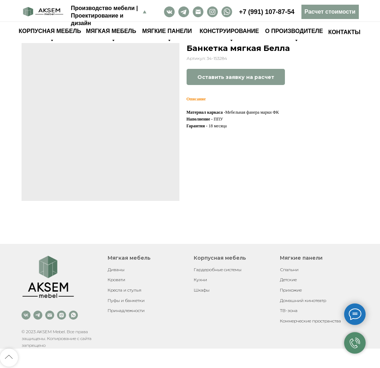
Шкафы (202, 290)
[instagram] (61, 315)
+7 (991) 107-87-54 (267, 11)
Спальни (289, 269)
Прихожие (291, 290)
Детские (288, 279)
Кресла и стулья (124, 290)
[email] (49, 315)
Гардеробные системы (217, 269)
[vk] (26, 315)
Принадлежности (126, 310)
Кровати (116, 279)
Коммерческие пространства (310, 321)
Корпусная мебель (220, 258)
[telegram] (37, 315)
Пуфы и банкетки (126, 300)
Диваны (116, 269)
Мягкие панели (301, 258)
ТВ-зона (288, 310)
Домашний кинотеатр (303, 300)
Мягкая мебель (129, 258)
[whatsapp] (73, 315)
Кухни (200, 279)
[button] (330, 12)
